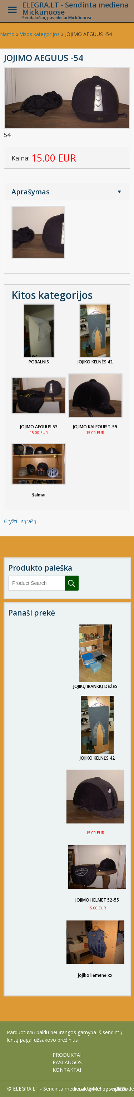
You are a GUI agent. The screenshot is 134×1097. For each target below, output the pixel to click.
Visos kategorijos (40, 34)
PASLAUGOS (67, 1062)
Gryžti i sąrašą (20, 521)
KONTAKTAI (67, 1069)
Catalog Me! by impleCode (103, 1088)
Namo (7, 34)
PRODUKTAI (67, 1054)
